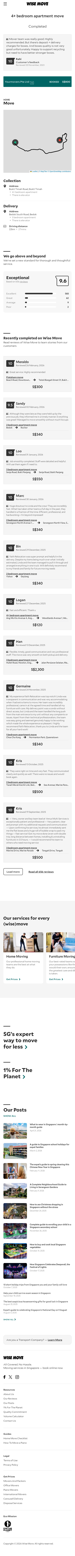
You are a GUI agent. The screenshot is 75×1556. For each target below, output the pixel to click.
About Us (8, 1394)
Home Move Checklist (15, 1438)
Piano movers (10, 1489)
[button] (15, 142)
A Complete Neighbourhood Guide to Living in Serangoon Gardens (48, 1186)
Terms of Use (10, 1460)
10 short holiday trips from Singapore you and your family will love (35, 1284)
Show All (9, 1115)
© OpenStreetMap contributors (59, 171)
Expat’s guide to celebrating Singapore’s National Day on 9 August (35, 1310)
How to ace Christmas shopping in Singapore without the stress (46, 1206)
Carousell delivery (13, 1498)
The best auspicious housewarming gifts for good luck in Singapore (35, 1301)
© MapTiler (43, 171)
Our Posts (8, 1402)
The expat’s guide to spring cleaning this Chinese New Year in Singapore (49, 1166)
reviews (24, 281)
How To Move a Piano (15, 1442)
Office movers (11, 1485)
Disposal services (12, 1503)
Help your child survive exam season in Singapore (27, 1293)
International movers (14, 1494)
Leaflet (33, 171)
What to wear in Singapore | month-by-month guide (49, 1125)
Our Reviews (10, 1398)
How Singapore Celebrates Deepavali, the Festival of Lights (50, 1265)
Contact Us (9, 1420)
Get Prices (12, 979)
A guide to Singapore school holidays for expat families (49, 1145)
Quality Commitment (15, 1411)
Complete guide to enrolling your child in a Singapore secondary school (50, 1226)
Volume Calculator (13, 1416)
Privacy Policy (10, 1464)
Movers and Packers (14, 1480)
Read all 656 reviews (41, 871)
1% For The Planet (13, 1407)
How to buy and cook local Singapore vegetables (48, 1246)
